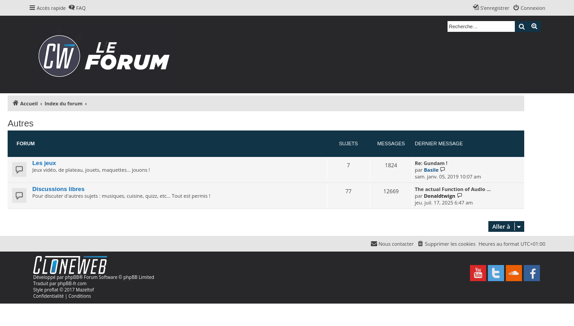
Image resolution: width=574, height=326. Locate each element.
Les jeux (44, 163)
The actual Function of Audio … (453, 189)
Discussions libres (58, 189)
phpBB (72, 277)
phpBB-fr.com (72, 283)
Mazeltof (85, 290)
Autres (21, 123)
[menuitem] (77, 8)
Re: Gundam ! (431, 163)
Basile (431, 169)
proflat (51, 290)
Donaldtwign (439, 195)
